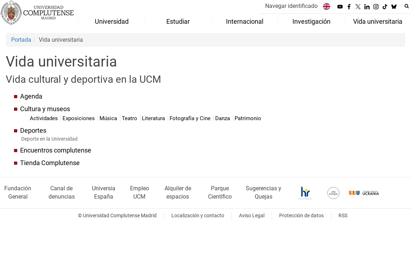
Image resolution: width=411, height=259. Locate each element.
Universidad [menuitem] (112, 21)
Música (109, 118)
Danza (223, 118)
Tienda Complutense (50, 163)
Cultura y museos (45, 109)
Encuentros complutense (55, 150)
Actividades (44, 118)
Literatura (154, 118)
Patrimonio (248, 118)
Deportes (33, 130)
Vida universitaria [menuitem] (377, 21)
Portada (21, 39)
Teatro (130, 118)
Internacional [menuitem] (244, 21)
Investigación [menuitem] (311, 21)
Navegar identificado (291, 6)
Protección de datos (301, 216)
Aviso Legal (251, 216)
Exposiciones (79, 118)
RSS (342, 216)
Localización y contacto (197, 216)
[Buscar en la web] (406, 6)
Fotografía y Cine (191, 118)
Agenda (31, 96)
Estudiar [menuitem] (178, 21)
